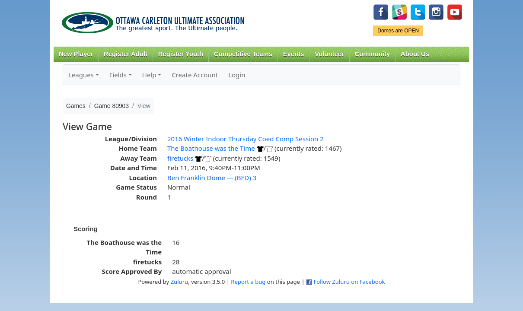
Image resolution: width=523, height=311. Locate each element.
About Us (415, 54)
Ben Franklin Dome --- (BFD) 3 (211, 177)
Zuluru (179, 282)
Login (236, 74)
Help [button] (149, 74)
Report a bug (248, 282)
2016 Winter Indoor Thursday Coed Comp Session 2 (245, 138)
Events (293, 54)
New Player (76, 54)
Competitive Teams (243, 54)
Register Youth (180, 54)
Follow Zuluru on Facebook (349, 282)
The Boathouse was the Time (211, 148)
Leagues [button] (81, 74)
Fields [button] (118, 74)
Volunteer (329, 54)
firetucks (180, 158)
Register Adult (125, 54)
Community (372, 54)
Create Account (195, 74)
